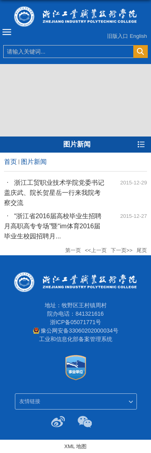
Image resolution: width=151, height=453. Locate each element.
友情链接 (29, 401)
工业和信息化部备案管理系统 (75, 339)
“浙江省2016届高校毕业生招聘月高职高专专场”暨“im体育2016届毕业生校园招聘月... (52, 226)
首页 (10, 161)
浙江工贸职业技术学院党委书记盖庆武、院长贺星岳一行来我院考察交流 (54, 192)
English (138, 36)
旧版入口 (117, 36)
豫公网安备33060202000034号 (79, 330)
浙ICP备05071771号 (75, 322)
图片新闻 (34, 161)
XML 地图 (75, 446)
